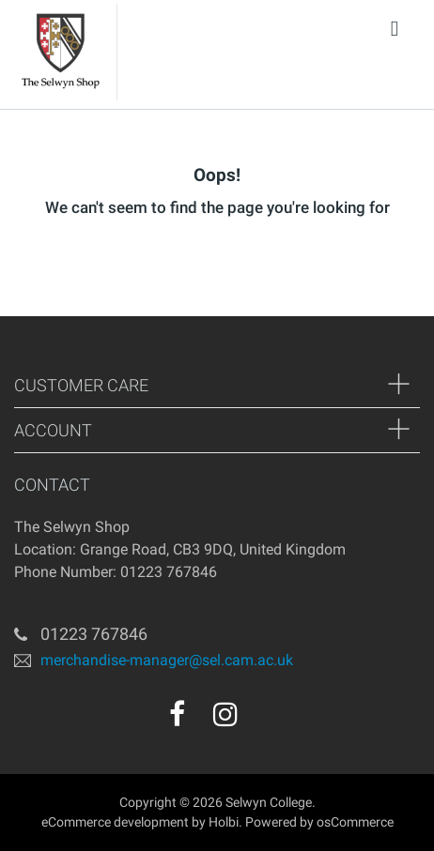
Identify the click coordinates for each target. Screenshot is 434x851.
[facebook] (177, 714)
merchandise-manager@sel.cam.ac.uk (166, 659)
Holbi (224, 821)
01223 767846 (93, 634)
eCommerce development (115, 821)
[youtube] (265, 720)
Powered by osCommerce (319, 821)
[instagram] (225, 714)
